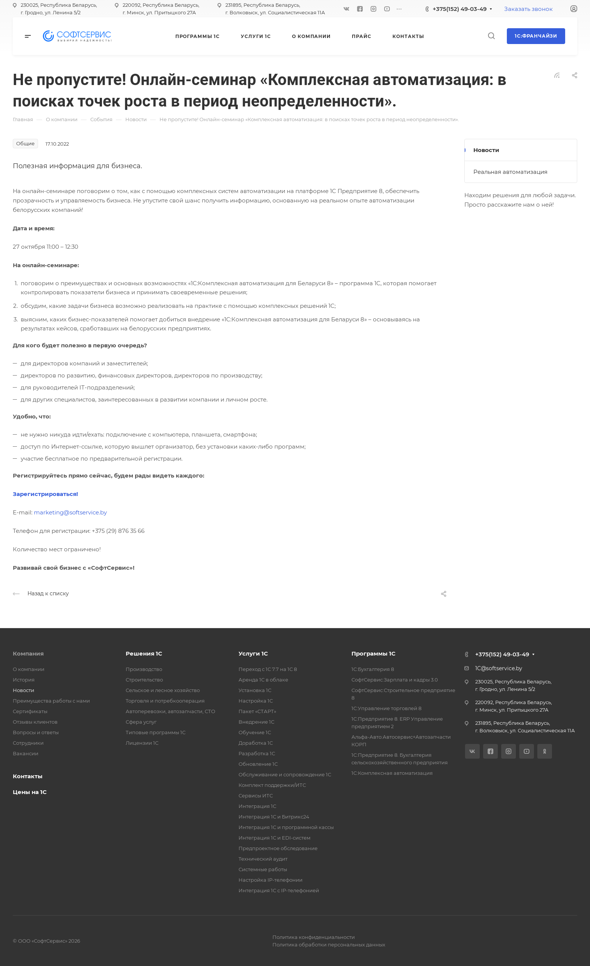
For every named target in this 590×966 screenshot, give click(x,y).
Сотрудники (28, 743)
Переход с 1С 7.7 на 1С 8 (268, 669)
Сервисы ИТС (256, 796)
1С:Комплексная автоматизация (392, 773)
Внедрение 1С (256, 722)
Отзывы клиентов (35, 722)
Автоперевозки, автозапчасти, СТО (170, 711)
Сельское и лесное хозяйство (163, 690)
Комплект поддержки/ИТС (272, 785)
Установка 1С (255, 690)
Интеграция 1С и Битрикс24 (274, 817)
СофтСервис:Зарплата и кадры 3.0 (394, 680)
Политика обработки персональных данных (328, 945)
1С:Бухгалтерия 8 (372, 669)
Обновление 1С (258, 764)
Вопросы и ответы (36, 732)
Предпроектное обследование (278, 848)
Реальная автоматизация (510, 171)
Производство (144, 669)
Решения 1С (144, 653)
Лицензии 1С (142, 743)
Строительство (144, 680)
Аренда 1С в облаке (263, 680)
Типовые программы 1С (156, 732)
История (24, 680)
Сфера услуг (141, 722)
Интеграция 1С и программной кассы (286, 827)
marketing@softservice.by (70, 512)
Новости (486, 150)
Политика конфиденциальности (313, 937)
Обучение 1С (255, 732)
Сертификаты (30, 711)
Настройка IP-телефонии (271, 880)
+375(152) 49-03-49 (460, 8)
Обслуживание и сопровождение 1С (285, 774)
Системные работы (263, 869)
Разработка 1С (257, 753)
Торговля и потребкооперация (165, 701)
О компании (28, 669)
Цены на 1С (30, 792)
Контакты (28, 776)
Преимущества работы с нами (51, 701)
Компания (28, 653)
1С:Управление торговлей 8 (386, 708)
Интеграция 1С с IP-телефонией (279, 890)
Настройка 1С (256, 701)
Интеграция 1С (257, 806)
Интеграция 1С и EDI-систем (274, 838)
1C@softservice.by (498, 668)
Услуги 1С (253, 653)
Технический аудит (263, 859)
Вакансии (25, 753)
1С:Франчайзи (536, 36)
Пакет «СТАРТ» (257, 711)
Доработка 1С (256, 743)
